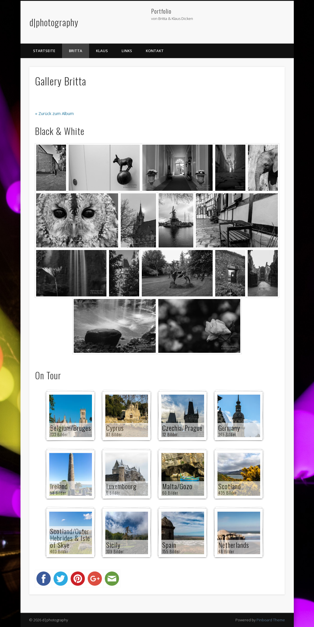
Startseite (44, 50)
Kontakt (155, 50)
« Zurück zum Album (54, 113)
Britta (75, 50)
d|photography (54, 22)
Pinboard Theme (270, 619)
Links (127, 50)
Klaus (102, 50)
